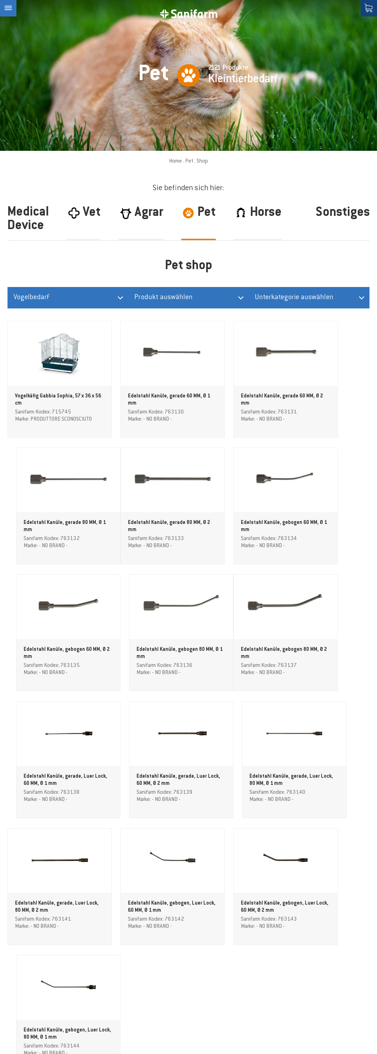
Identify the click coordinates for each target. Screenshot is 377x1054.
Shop (117, 985)
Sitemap (205, 1046)
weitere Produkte (188, 844)
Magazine (123, 976)
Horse (118, 949)
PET (115, 958)
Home (175, 161)
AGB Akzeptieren (131, 1011)
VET (115, 967)
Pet (189, 161)
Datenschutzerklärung (247, 1046)
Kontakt (121, 1002)
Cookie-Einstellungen (236, 1040)
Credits (196, 1040)
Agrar (117, 940)
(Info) (350, 890)
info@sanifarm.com (33, 983)
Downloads (124, 993)
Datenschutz (334, 890)
